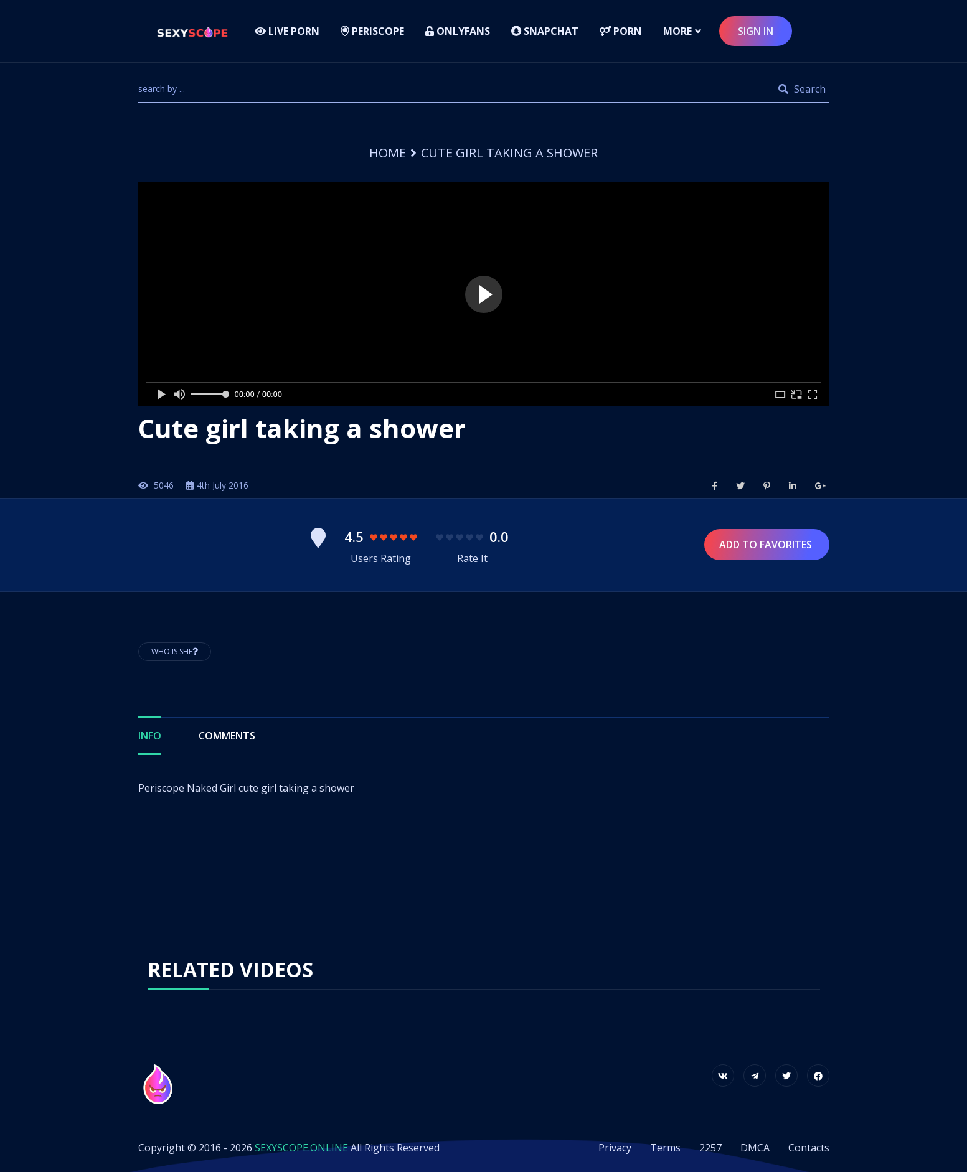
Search (802, 89)
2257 (710, 1148)
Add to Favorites (766, 544)
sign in (755, 31)
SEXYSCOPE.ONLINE (301, 1148)
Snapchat (544, 31)
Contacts (808, 1148)
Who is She (174, 651)
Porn (621, 31)
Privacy (614, 1148)
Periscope (372, 31)
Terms (665, 1148)
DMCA (755, 1148)
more (677, 31)
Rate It (472, 558)
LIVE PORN (287, 31)
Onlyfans (457, 31)
